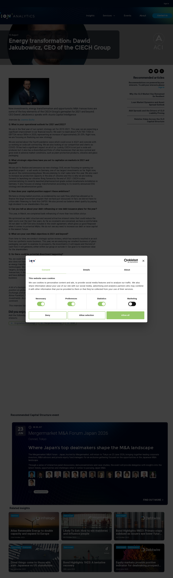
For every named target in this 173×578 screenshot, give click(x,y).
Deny (47, 315)
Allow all (125, 315)
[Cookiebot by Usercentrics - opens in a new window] (126, 261)
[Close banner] (143, 261)
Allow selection (86, 315)
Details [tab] (86, 270)
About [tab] (127, 270)
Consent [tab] (46, 270)
